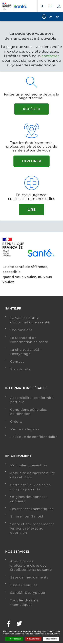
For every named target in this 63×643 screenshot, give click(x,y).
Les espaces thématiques (31, 509)
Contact (17, 361)
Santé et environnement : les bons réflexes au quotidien (32, 528)
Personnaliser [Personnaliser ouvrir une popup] (51, 639)
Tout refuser (33, 639)
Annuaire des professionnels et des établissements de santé (31, 565)
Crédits (16, 421)
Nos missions (21, 330)
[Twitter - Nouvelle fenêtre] (19, 624)
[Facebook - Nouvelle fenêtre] (9, 624)
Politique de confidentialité (33, 437)
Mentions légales (24, 429)
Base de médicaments (29, 577)
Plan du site (20, 369)
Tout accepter (14, 639)
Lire (31, 209)
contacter (50, 56)
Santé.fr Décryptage (27, 593)
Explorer (31, 161)
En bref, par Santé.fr (27, 516)
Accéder (31, 109)
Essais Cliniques (23, 585)
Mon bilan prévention (28, 465)
